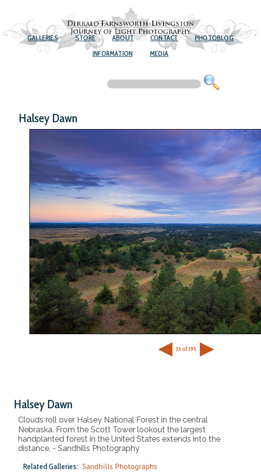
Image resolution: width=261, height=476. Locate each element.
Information (113, 53)
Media (159, 53)
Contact (164, 37)
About (123, 37)
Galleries (42, 37)
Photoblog (214, 37)
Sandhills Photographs (119, 466)
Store (85, 37)
